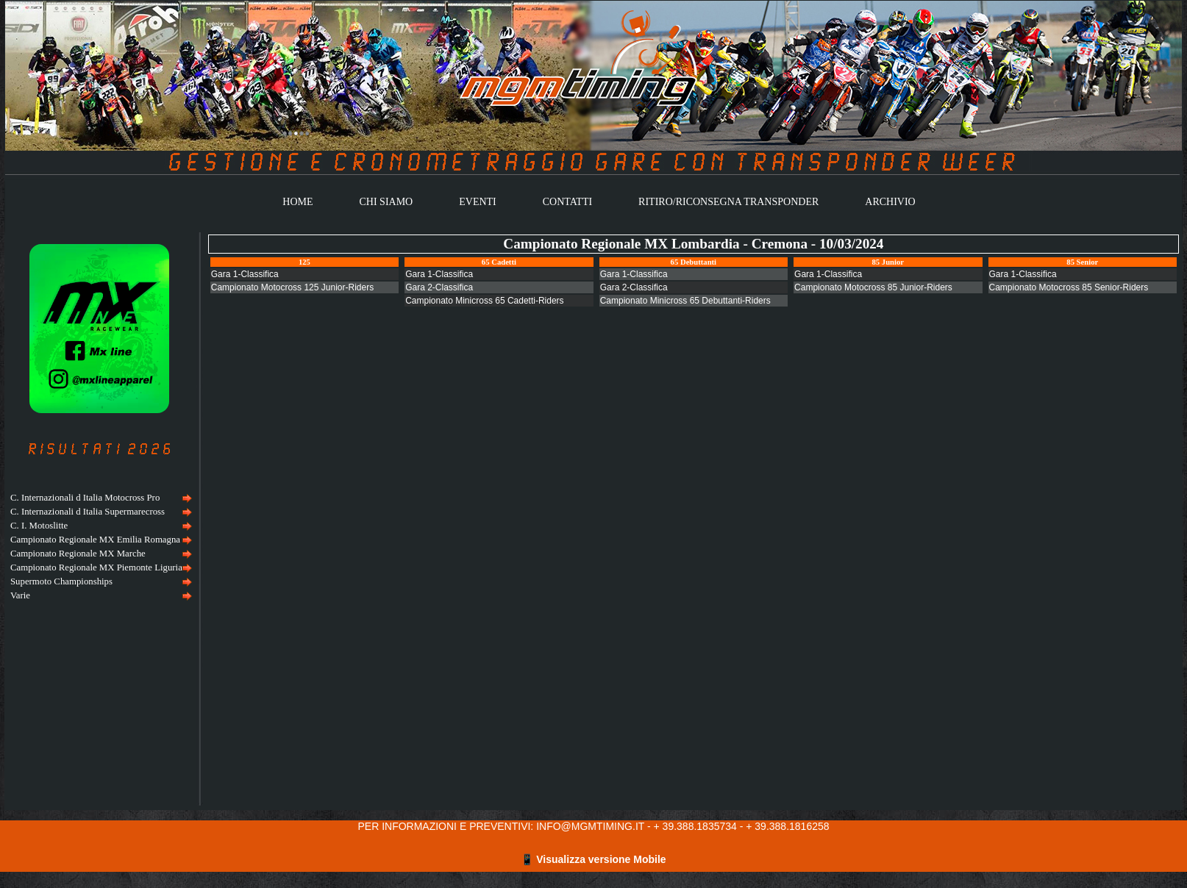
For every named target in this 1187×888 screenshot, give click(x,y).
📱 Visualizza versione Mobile (593, 859)
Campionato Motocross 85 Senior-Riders (1069, 287)
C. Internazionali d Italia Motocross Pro (85, 498)
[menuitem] (99, 498)
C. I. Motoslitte (39, 525)
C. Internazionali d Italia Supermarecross (87, 511)
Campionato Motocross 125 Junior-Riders (292, 287)
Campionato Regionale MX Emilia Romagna (95, 539)
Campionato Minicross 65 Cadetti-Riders (484, 301)
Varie (20, 595)
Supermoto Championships (61, 581)
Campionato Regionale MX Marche (78, 553)
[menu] (99, 546)
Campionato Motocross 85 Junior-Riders (873, 287)
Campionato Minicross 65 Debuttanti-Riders (685, 301)
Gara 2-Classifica (439, 287)
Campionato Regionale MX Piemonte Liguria (96, 567)
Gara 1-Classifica (245, 274)
